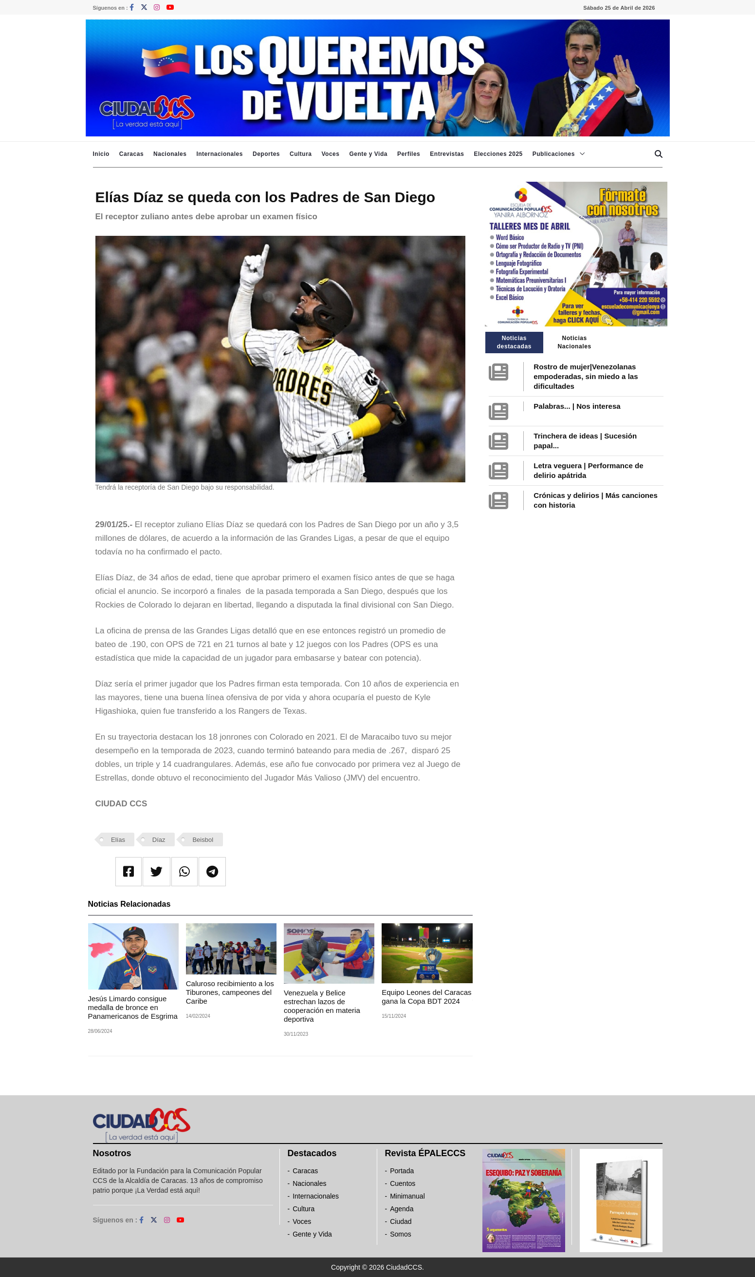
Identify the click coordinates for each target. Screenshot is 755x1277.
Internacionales (219, 154)
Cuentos (402, 1183)
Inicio (101, 154)
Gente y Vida (368, 154)
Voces (330, 154)
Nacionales (169, 154)
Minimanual (407, 1196)
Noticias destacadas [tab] (514, 342)
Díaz (159, 839)
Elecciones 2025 (498, 154)
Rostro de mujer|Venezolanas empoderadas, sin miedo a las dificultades (586, 376)
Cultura (301, 154)
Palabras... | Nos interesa (577, 406)
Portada (402, 1171)
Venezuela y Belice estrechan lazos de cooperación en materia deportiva (322, 1006)
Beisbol (202, 839)
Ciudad (400, 1221)
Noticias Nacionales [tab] (574, 342)
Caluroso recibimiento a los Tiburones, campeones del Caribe (230, 992)
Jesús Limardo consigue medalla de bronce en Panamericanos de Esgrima (133, 1007)
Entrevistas (447, 154)
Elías (118, 839)
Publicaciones (554, 154)
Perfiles (408, 154)
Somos (400, 1234)
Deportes (266, 154)
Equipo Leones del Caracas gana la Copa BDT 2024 (426, 996)
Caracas (131, 154)
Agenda (401, 1209)
